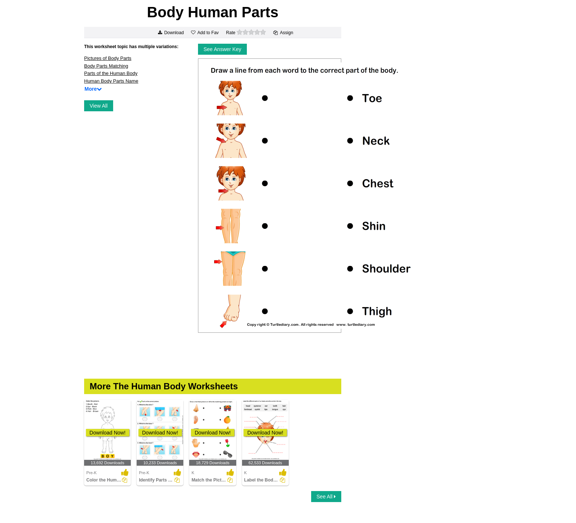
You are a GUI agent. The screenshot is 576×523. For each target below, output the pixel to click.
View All (99, 106)
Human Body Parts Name (111, 81)
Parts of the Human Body (110, 73)
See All (326, 496)
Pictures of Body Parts (108, 58)
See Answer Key (222, 49)
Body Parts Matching (106, 66)
